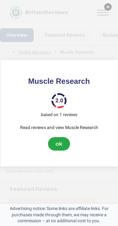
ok (59, 144)
